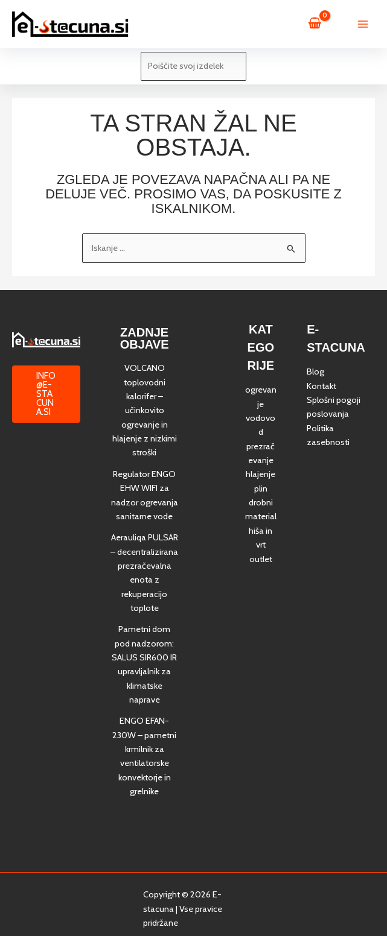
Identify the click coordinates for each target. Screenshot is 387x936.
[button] (46, 394)
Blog (315, 371)
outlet (260, 559)
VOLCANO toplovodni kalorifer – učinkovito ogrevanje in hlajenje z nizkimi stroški (144, 410)
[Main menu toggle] (363, 24)
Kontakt (321, 386)
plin (260, 488)
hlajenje (260, 474)
